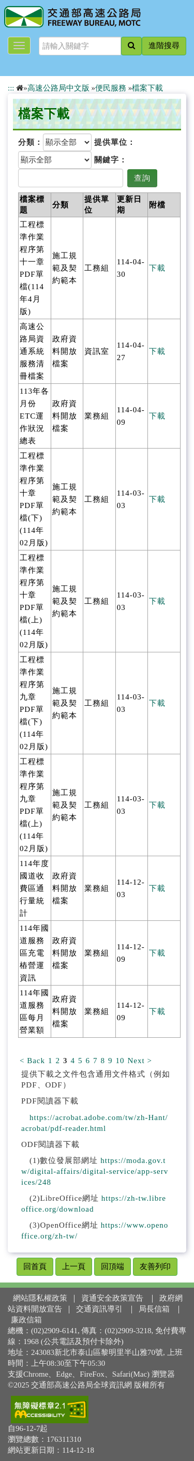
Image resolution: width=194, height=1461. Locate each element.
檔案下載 (147, 88)
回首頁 (35, 1266)
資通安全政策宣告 (112, 1298)
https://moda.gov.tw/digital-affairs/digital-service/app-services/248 (94, 1171)
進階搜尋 (164, 45)
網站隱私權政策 (40, 1298)
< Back (32, 1060)
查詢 (142, 178)
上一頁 (73, 1266)
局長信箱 (154, 1309)
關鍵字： (110, 160)
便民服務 (110, 88)
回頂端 (112, 1266)
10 (120, 1060)
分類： (30, 142)
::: (11, 88)
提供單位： (115, 142)
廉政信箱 (26, 1320)
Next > (140, 1060)
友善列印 (155, 1266)
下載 (157, 268)
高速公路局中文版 (58, 88)
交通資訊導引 (99, 1309)
